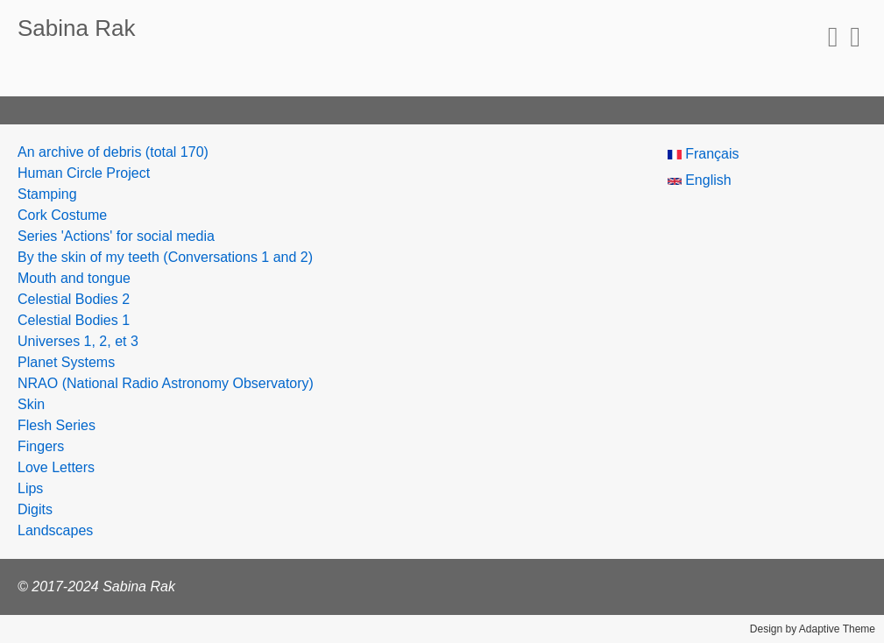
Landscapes (55, 530)
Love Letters (56, 467)
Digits (35, 509)
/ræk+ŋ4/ (476, 109)
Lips (30, 488)
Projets (304, 109)
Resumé (386, 109)
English (700, 180)
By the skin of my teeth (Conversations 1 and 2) (165, 257)
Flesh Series (56, 425)
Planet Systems (66, 362)
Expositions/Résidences (172, 109)
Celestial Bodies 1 (74, 320)
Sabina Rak (76, 28)
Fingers (41, 446)
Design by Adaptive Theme (812, 629)
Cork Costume (62, 215)
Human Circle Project (717, 109)
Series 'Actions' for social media (116, 236)
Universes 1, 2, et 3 (78, 341)
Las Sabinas (577, 109)
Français (703, 153)
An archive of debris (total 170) (113, 152)
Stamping (47, 194)
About (44, 109)
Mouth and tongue (74, 278)
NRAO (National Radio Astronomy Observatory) (166, 383)
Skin (31, 404)
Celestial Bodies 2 (74, 299)
